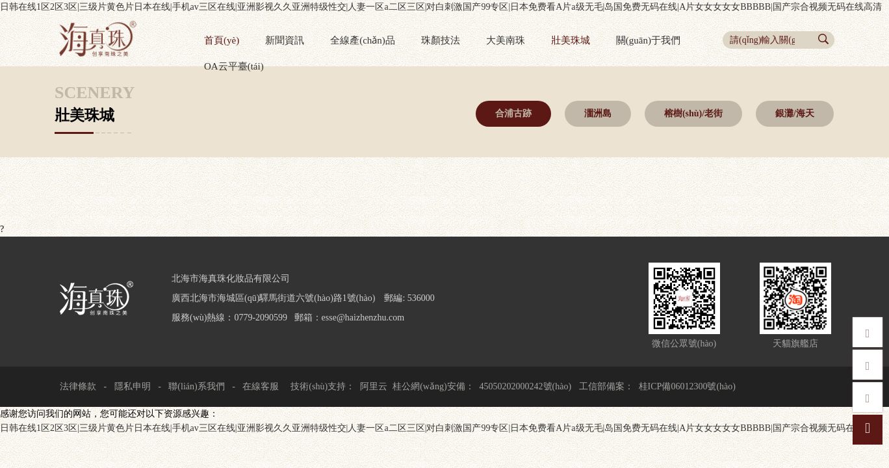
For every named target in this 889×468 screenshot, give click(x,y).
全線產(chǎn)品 (362, 40)
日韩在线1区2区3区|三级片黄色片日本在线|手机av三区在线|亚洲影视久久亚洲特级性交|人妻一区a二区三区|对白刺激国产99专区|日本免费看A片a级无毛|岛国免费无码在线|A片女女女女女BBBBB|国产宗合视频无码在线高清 (441, 7)
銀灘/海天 (794, 113)
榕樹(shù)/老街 (693, 113)
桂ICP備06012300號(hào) (687, 386)
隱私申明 (132, 386)
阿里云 (373, 386)
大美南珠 (505, 40)
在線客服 (259, 386)
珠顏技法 (440, 40)
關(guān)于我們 (648, 40)
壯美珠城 (570, 40)
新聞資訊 (284, 40)
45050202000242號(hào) (526, 386)
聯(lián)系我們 (196, 386)
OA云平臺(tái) (234, 66)
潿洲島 (598, 113)
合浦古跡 (513, 113)
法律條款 (78, 386)
